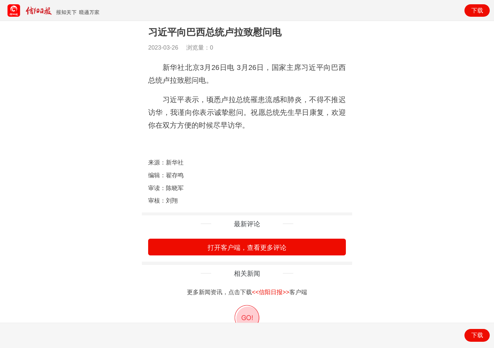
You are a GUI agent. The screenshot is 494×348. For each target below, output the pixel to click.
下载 (477, 10)
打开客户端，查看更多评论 (247, 247)
